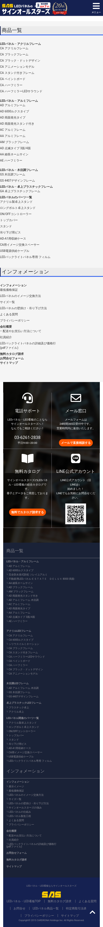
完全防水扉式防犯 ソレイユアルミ (28, 574)
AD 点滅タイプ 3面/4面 (15, 148)
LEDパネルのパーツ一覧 (16, 197)
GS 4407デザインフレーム (17, 180)
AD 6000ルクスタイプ (14, 111)
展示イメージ (16, 786)
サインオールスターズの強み (25, 807)
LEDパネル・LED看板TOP (23, 901)
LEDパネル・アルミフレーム (19, 100)
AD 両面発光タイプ (12, 117)
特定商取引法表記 (78, 908)
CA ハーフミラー (11, 85)
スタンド (6, 226)
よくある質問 (9, 314)
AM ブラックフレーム (14, 142)
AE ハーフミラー (11, 160)
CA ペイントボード (12, 79)
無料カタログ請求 (12, 354)
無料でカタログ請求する (27, 512)
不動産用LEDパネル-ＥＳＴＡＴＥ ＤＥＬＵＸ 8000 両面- (42, 578)
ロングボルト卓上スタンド (18, 208)
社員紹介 (6, 337)
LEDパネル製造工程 (20, 816)
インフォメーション (13, 285)
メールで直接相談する (76, 442)
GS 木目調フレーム (12, 174)
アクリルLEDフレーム (18, 630)
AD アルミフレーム (12, 105)
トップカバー (9, 220)
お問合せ (19, 908)
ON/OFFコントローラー (16, 214)
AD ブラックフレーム (21, 587)
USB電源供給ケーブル (14, 250)
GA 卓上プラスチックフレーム (20, 191)
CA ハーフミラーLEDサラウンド (21, 91)
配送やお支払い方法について (25, 835)
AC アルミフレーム (12, 129)
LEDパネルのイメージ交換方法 (20, 296)
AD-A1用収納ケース (13, 238)
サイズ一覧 (7, 302)
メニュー (96, 8)
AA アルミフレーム (12, 136)
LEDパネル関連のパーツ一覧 (22, 718)
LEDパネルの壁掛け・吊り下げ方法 (23, 308)
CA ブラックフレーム (14, 54)
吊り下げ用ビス (10, 232)
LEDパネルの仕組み (20, 811)
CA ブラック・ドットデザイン (20, 60)
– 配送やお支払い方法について (20, 331)
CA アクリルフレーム (14, 48)
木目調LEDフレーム (17, 683)
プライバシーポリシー (15, 320)
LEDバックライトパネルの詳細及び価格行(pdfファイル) (31, 845)
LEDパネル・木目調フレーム (19, 170)
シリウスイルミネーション (24, 644)
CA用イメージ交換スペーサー (19, 244)
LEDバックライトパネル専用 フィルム (25, 257)
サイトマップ (9, 362)
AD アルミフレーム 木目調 (24, 600)
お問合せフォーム (12, 358)
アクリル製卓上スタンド (16, 201)
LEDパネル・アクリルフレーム (20, 44)
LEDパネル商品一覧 (46, 908)
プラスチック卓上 (19, 707)
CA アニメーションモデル (17, 66)
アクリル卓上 (16, 711)
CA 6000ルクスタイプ (21, 639)
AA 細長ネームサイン (14, 154)
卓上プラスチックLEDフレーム (23, 702)
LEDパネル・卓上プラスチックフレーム (26, 186)
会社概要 (6, 326)
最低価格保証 (9, 289)
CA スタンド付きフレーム (17, 72)
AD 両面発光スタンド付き (17, 123)
